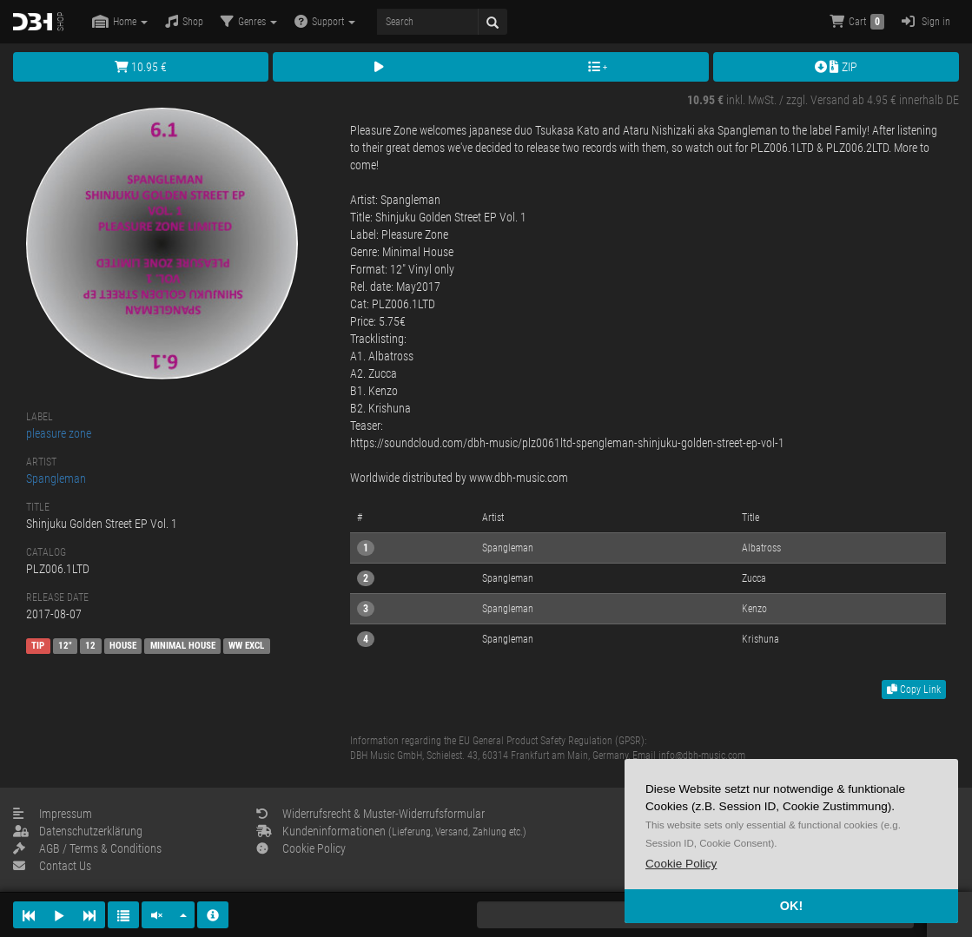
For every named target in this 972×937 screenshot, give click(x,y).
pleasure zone (58, 433)
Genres (249, 21)
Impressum (52, 814)
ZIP (836, 67)
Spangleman (56, 478)
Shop (184, 21)
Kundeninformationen (391, 831)
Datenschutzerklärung (77, 831)
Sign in (926, 21)
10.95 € (141, 67)
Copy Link (914, 689)
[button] (681, 863)
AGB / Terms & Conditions (87, 848)
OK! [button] (791, 906)
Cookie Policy (301, 848)
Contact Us (52, 866)
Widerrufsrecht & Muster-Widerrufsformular (370, 814)
